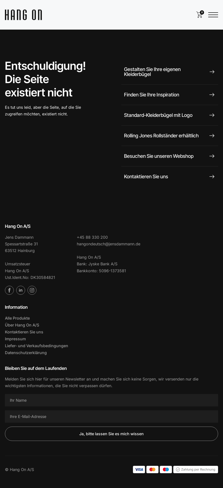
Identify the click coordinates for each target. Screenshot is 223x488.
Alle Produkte (17, 318)
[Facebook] (9, 290)
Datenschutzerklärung (26, 352)
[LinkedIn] (20, 290)
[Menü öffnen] (213, 15)
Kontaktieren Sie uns (24, 331)
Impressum (15, 338)
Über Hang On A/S (22, 325)
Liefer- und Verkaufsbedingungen (36, 345)
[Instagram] (32, 290)
